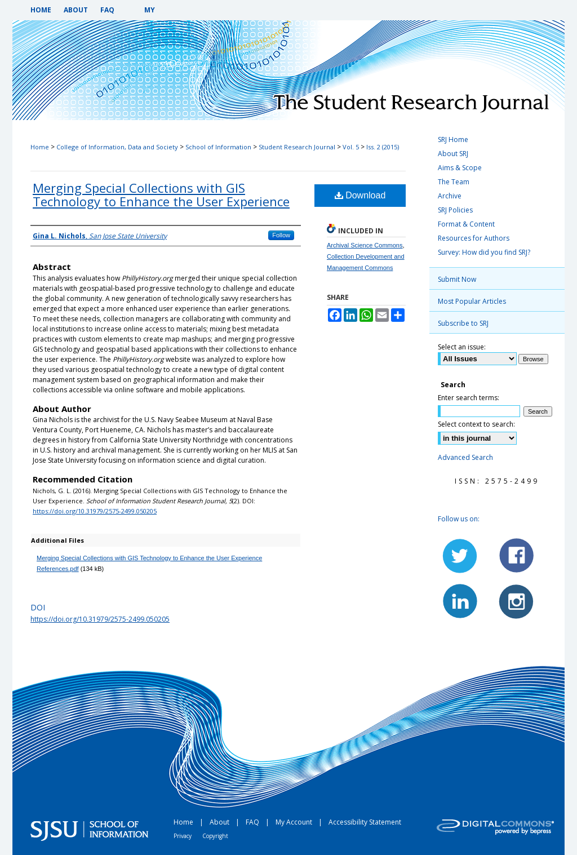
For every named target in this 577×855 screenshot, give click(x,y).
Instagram (515, 600)
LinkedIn (460, 600)
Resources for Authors (473, 238)
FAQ (253, 822)
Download (360, 195)
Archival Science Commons (365, 245)
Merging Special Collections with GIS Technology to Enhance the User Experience (161, 194)
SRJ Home (453, 139)
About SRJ (453, 153)
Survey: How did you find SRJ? (484, 252)
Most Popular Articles (472, 301)
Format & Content (466, 224)
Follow (281, 235)
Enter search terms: (468, 397)
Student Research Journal (297, 147)
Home (39, 147)
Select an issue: (462, 347)
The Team (453, 182)
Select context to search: (476, 424)
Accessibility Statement (365, 822)
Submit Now (457, 279)
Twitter (460, 555)
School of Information (218, 147)
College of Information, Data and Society (117, 147)
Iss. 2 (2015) (382, 147)
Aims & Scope (460, 167)
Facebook (515, 555)
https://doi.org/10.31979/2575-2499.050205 (95, 511)
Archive (449, 196)
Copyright (215, 836)
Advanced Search (465, 457)
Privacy (183, 836)
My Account (295, 822)
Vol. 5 (351, 147)
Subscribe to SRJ (463, 323)
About (220, 822)
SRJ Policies (455, 210)
